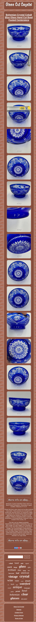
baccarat (11, 573)
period (18, 591)
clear (25, 594)
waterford (25, 583)
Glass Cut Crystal (19, 606)
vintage (13, 576)
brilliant (12, 570)
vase (17, 580)
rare (29, 570)
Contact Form (19, 612)
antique (17, 587)
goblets (12, 591)
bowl (24, 590)
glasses (14, 598)
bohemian (15, 594)
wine (10, 580)
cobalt (11, 563)
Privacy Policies (19, 615)
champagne (27, 588)
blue (19, 570)
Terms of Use (19, 618)
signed (27, 563)
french (27, 581)
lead (17, 573)
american (25, 573)
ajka (29, 567)
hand (17, 563)
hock (12, 584)
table (22, 563)
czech (9, 567)
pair (17, 584)
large (15, 567)
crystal (24, 576)
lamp (24, 570)
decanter (24, 599)
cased (9, 588)
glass (22, 566)
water (22, 581)
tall (8, 584)
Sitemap (18, 609)
